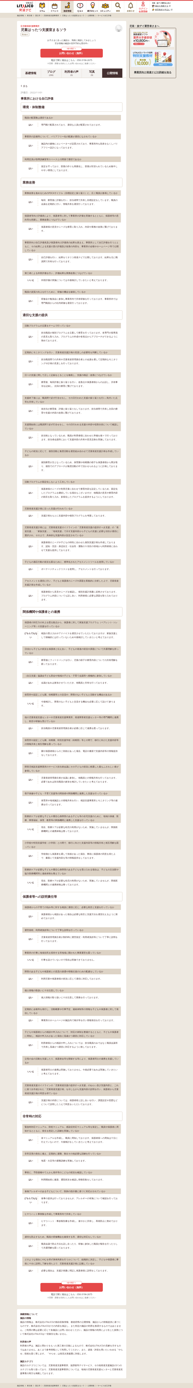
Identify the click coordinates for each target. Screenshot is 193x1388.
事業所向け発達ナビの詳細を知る (152, 72)
